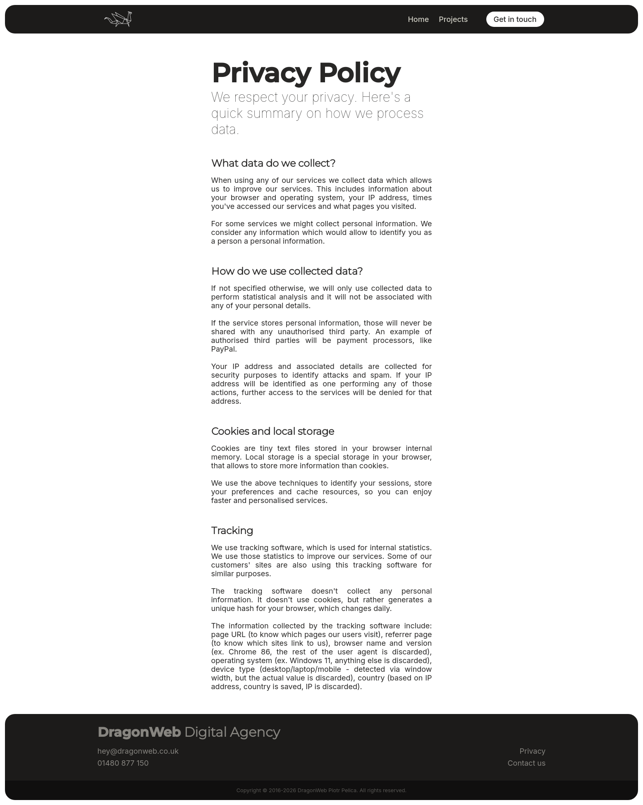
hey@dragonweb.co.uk (138, 751)
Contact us (526, 763)
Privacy (532, 751)
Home (418, 19)
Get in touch (515, 19)
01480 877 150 (123, 763)
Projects (453, 19)
